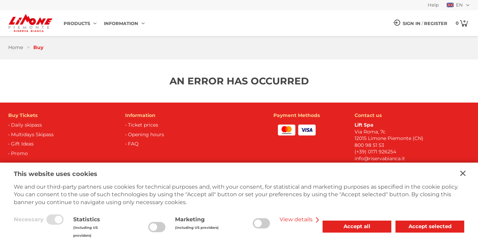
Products (77, 23)
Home (15, 47)
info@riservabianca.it (380, 158)
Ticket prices (143, 125)
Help (433, 5)
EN (455, 5)
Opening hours (146, 134)
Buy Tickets (22, 115)
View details (300, 219)
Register (435, 23)
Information (121, 23)
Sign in (412, 23)
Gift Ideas (22, 144)
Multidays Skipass (32, 134)
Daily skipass (26, 125)
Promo (19, 153)
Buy (38, 47)
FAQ (133, 144)
